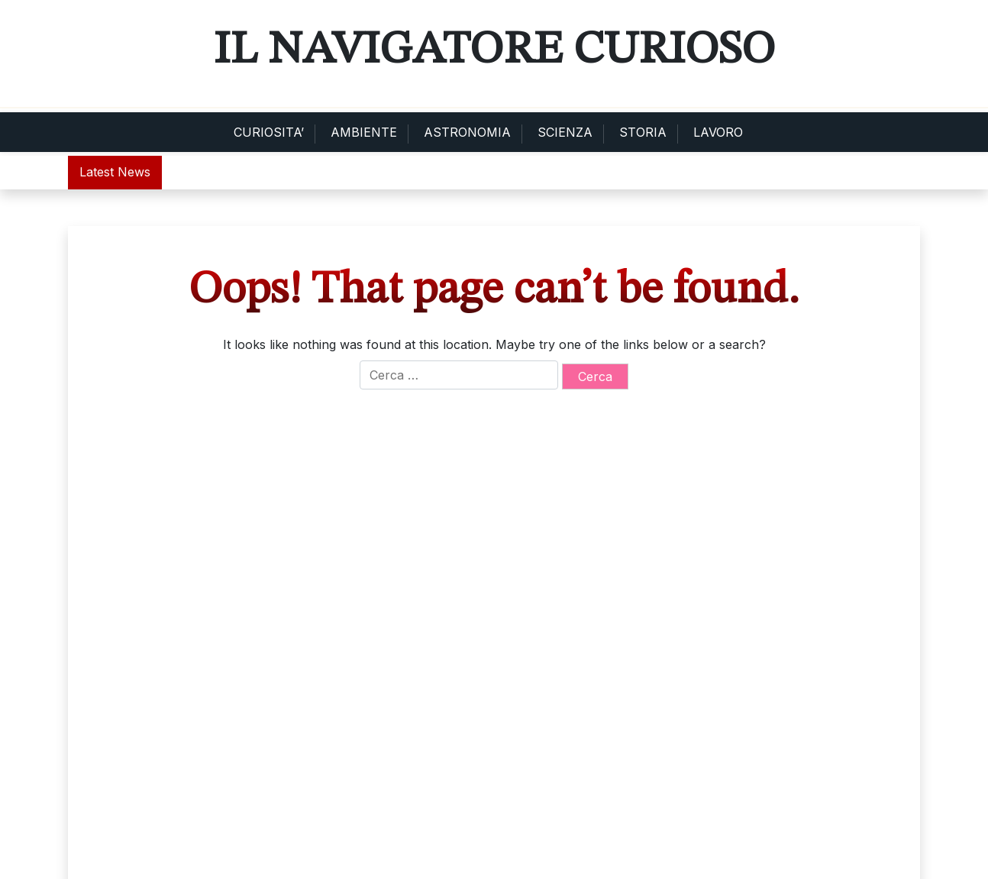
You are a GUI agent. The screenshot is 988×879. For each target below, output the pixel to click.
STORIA (643, 132)
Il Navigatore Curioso (494, 50)
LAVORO (718, 132)
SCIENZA (565, 132)
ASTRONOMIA (467, 132)
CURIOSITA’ (269, 132)
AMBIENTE (364, 132)
